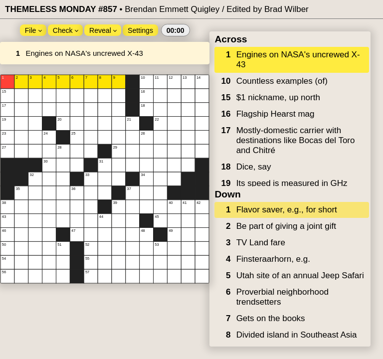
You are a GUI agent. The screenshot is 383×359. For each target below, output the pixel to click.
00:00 (176, 30)
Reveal (103, 30)
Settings (140, 30)
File (33, 30)
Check (66, 30)
